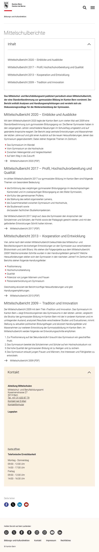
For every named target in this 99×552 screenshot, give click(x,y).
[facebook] (6, 505)
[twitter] (13, 505)
